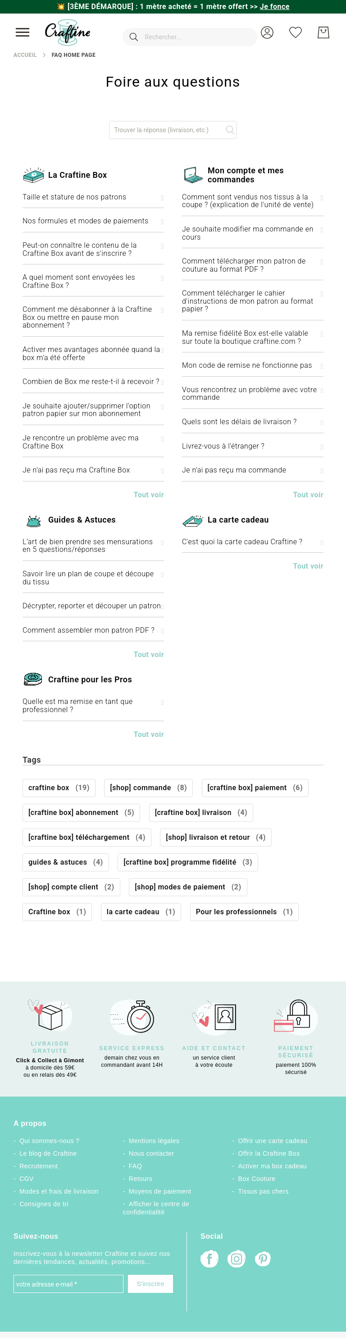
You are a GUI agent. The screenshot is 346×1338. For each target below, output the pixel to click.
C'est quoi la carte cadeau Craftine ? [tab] (252, 542)
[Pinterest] (264, 1260)
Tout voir (149, 495)
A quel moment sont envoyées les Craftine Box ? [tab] (93, 281)
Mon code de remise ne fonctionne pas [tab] (252, 365)
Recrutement (38, 1166)
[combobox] (176, 32)
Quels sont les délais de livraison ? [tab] (252, 422)
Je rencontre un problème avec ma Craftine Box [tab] (93, 442)
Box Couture (257, 1178)
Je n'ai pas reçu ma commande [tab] (252, 470)
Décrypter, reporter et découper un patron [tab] (93, 606)
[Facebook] (209, 1259)
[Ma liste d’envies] (296, 32)
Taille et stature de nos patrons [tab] (93, 197)
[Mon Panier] (323, 32)
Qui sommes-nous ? (49, 1140)
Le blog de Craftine (48, 1153)
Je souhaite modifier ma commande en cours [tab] (252, 233)
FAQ (135, 1166)
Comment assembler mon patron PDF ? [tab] (93, 630)
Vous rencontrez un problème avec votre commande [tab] (252, 394)
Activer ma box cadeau (272, 1166)
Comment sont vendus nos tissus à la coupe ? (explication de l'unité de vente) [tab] (252, 201)
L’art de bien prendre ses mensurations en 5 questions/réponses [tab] (93, 546)
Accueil (25, 55)
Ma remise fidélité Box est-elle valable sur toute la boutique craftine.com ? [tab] (252, 337)
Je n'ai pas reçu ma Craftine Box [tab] (93, 470)
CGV (26, 1178)
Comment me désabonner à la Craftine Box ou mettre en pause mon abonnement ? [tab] (93, 317)
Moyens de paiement (160, 1191)
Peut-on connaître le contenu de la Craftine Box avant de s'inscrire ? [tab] (93, 249)
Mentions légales (154, 1140)
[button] (267, 32)
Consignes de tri (43, 1204)
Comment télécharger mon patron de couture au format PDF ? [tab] (252, 265)
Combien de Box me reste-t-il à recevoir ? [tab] (93, 382)
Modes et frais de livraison (59, 1191)
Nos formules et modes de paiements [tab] (93, 221)
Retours (140, 1178)
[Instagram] (237, 1259)
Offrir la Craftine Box (269, 1153)
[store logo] (68, 32)
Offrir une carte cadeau (273, 1140)
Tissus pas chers (263, 1191)
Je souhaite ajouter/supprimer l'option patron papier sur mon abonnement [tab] (93, 410)
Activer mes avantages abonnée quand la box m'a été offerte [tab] (93, 353)
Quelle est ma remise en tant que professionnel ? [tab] (93, 705)
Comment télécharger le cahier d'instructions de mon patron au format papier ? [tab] (252, 301)
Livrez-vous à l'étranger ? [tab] (252, 446)
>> (270, 6)
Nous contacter (151, 1153)
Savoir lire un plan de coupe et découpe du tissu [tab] (93, 578)
